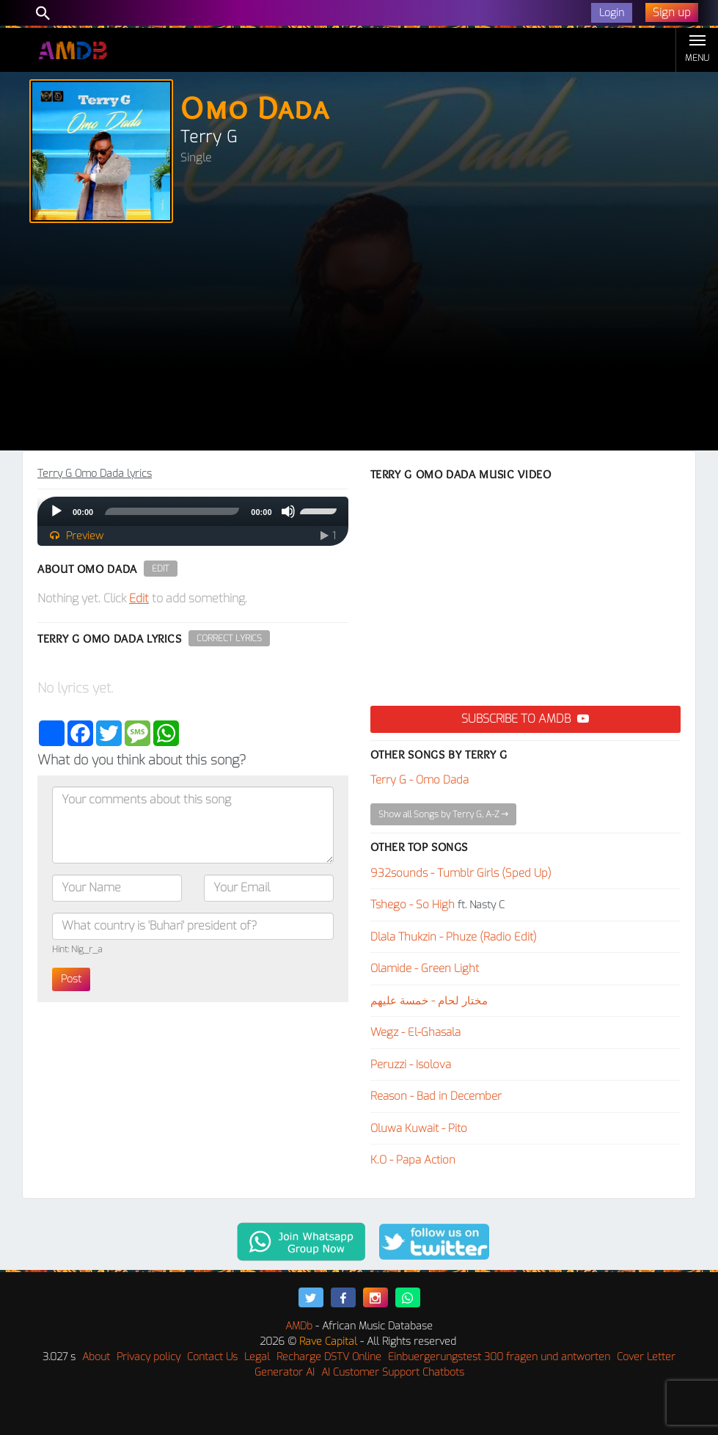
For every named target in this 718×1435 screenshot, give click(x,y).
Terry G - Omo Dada (419, 780)
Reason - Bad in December (436, 1096)
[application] (192, 511)
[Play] (56, 511)
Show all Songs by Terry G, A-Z (443, 814)
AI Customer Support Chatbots (392, 1372)
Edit (160, 568)
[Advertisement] (359, 340)
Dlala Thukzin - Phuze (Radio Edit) (453, 937)
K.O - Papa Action (412, 1160)
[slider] (172, 511)
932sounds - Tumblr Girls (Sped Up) (461, 873)
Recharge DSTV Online (328, 1357)
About (96, 1357)
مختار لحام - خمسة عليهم (429, 1000)
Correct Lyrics (229, 638)
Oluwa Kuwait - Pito (418, 1128)
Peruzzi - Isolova (410, 1064)
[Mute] (288, 511)
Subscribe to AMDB (525, 718)
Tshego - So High (412, 904)
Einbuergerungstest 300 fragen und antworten (499, 1357)
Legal (257, 1357)
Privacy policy (148, 1357)
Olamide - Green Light (424, 968)
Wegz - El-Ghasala (415, 1032)
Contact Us (212, 1357)
